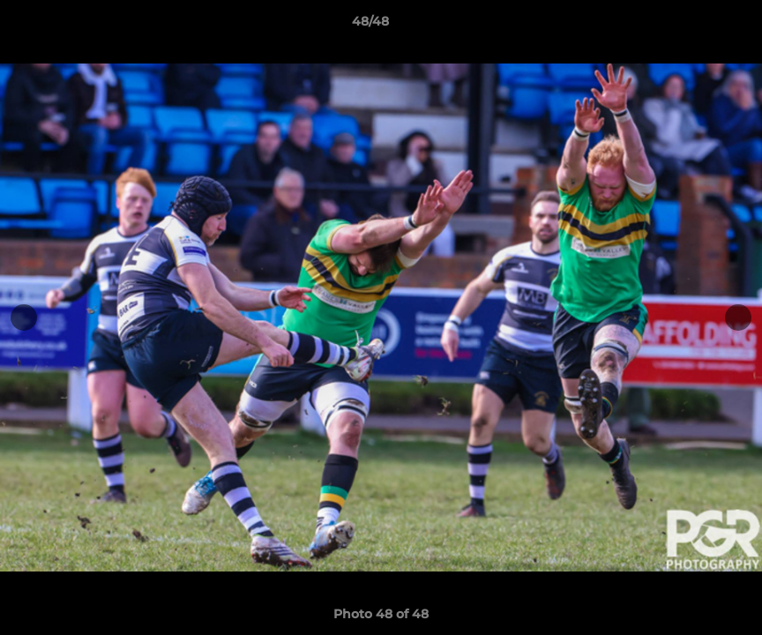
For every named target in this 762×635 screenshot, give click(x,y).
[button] (687, 26)
